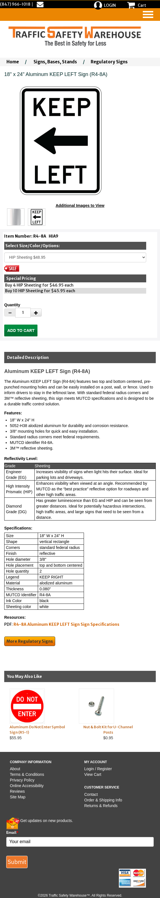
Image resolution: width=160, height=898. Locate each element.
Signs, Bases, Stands (55, 61)
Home (12, 61)
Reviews (17, 791)
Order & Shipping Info (103, 800)
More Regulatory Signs (29, 641)
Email (12, 832)
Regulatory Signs (109, 61)
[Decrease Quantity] (9, 312)
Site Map (17, 797)
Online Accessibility (27, 785)
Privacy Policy (22, 780)
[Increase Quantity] (36, 312)
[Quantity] (23, 313)
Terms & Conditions (27, 774)
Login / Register (98, 769)
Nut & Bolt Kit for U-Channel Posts (108, 730)
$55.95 (39, 714)
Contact (91, 794)
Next (151, 714)
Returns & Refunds (100, 805)
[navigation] (148, 14)
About (15, 769)
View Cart (92, 774)
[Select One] (75, 257)
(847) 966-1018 (15, 4)
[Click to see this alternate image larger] (16, 217)
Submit (17, 862)
